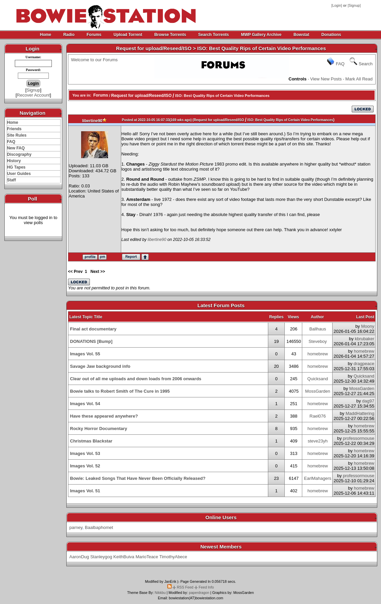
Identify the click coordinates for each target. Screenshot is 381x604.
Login (336, 5)
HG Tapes (16, 167)
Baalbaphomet (99, 527)
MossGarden (317, 391)
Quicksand (317, 378)
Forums (93, 34)
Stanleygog (101, 556)
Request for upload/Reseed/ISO (141, 95)
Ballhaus (317, 328)
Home (45, 34)
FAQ (11, 141)
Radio (68, 34)
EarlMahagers (317, 478)
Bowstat (301, 34)
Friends (14, 129)
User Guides (19, 173)
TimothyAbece (173, 556)
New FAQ (16, 148)
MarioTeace (147, 556)
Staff (11, 180)
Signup (354, 5)
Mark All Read (359, 78)
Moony (367, 326)
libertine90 (92, 120)
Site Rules (17, 135)
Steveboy (318, 341)
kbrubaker (364, 338)
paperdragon (199, 593)
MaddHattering (360, 413)
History (14, 160)
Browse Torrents (170, 34)
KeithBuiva (123, 556)
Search (366, 63)
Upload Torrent (127, 34)
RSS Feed (185, 587)
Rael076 (318, 416)
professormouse (358, 438)
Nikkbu (160, 593)
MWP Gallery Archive (261, 34)
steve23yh (317, 440)
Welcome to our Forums (94, 59)
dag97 (368, 400)
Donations (331, 34)
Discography (19, 154)
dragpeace (364, 363)
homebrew (317, 353)
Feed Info (206, 587)
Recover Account (33, 95)
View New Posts (326, 78)
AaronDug (79, 556)
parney (75, 527)
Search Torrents (213, 34)
